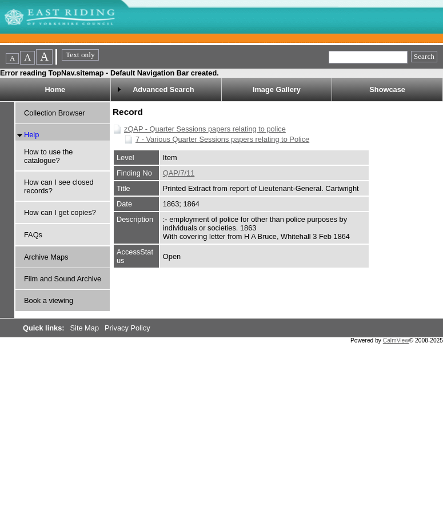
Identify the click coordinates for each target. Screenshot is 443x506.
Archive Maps (46, 257)
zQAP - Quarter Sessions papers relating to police (205, 129)
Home (55, 89)
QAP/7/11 (179, 173)
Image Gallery (277, 89)
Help (31, 134)
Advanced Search (163, 89)
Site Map (85, 328)
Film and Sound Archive (62, 278)
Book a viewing (48, 300)
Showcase (387, 89)
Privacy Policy (127, 328)
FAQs (33, 234)
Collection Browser (54, 113)
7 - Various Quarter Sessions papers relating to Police (222, 139)
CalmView (396, 340)
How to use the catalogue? (48, 156)
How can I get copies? (60, 212)
